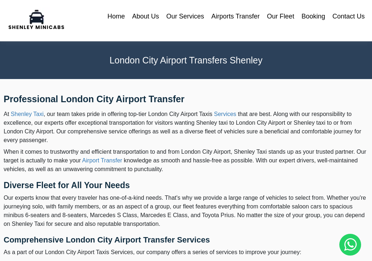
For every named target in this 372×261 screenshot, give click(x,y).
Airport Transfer (102, 160)
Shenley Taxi (27, 114)
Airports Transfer (235, 16)
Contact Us (348, 16)
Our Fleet (280, 16)
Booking (313, 16)
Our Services (185, 16)
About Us (145, 16)
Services (225, 114)
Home (116, 16)
